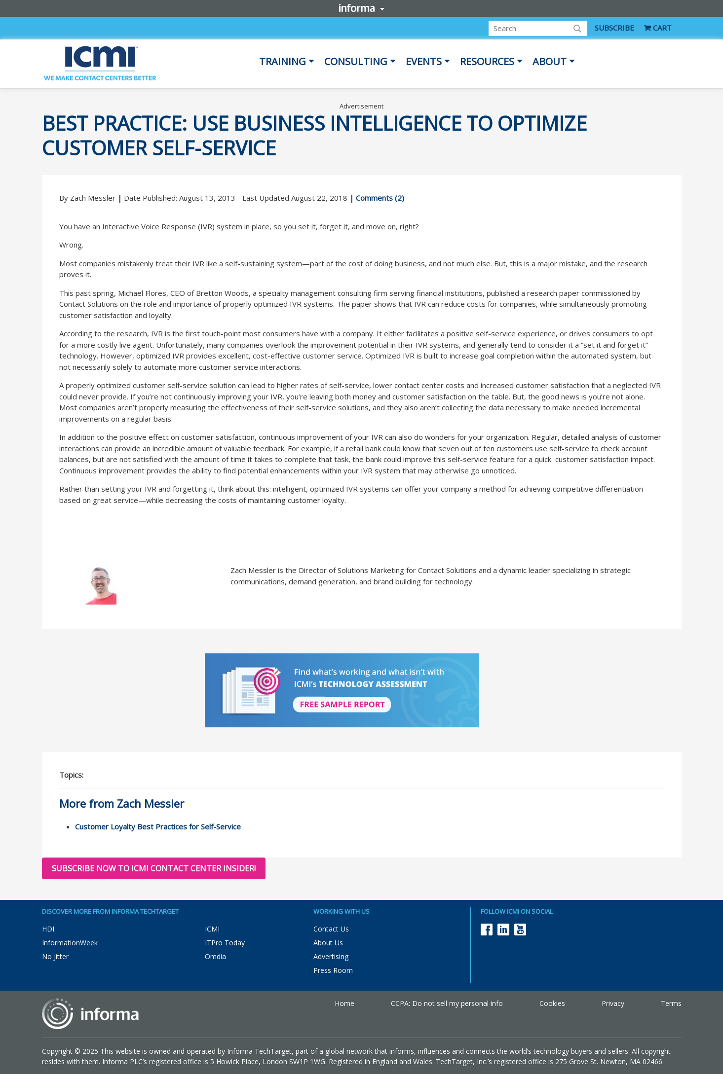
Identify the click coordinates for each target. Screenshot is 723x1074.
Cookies (552, 1003)
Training (282, 61)
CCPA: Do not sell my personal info (447, 1003)
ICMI (212, 928)
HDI (48, 928)
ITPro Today (225, 942)
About (550, 61)
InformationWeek (70, 942)
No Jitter (55, 956)
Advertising (330, 956)
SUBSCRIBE (614, 28)
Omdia (215, 956)
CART (658, 28)
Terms (671, 1003)
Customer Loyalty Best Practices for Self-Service (158, 826)
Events (424, 61)
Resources (487, 61)
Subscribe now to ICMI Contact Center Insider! (154, 868)
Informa (361, 8)
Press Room (333, 970)
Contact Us (331, 928)
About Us (328, 942)
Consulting (355, 61)
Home (344, 1003)
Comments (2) (380, 198)
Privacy (613, 1003)
